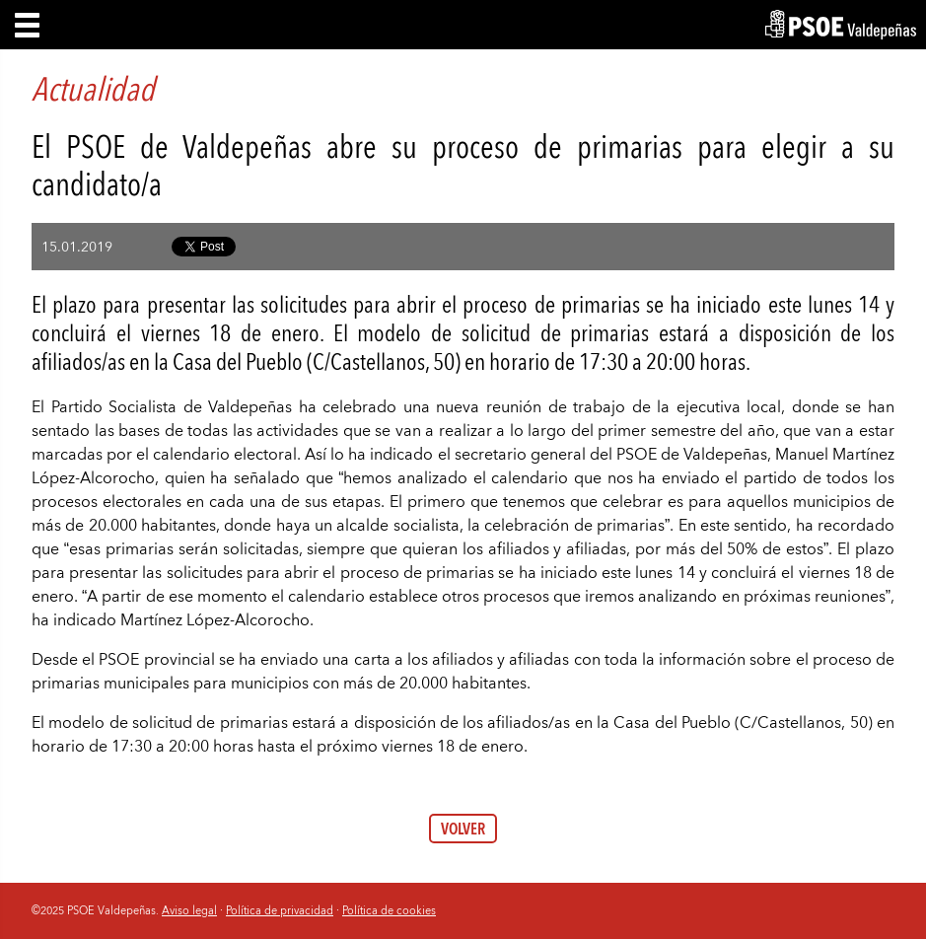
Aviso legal (189, 910)
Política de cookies (389, 910)
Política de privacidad (279, 910)
